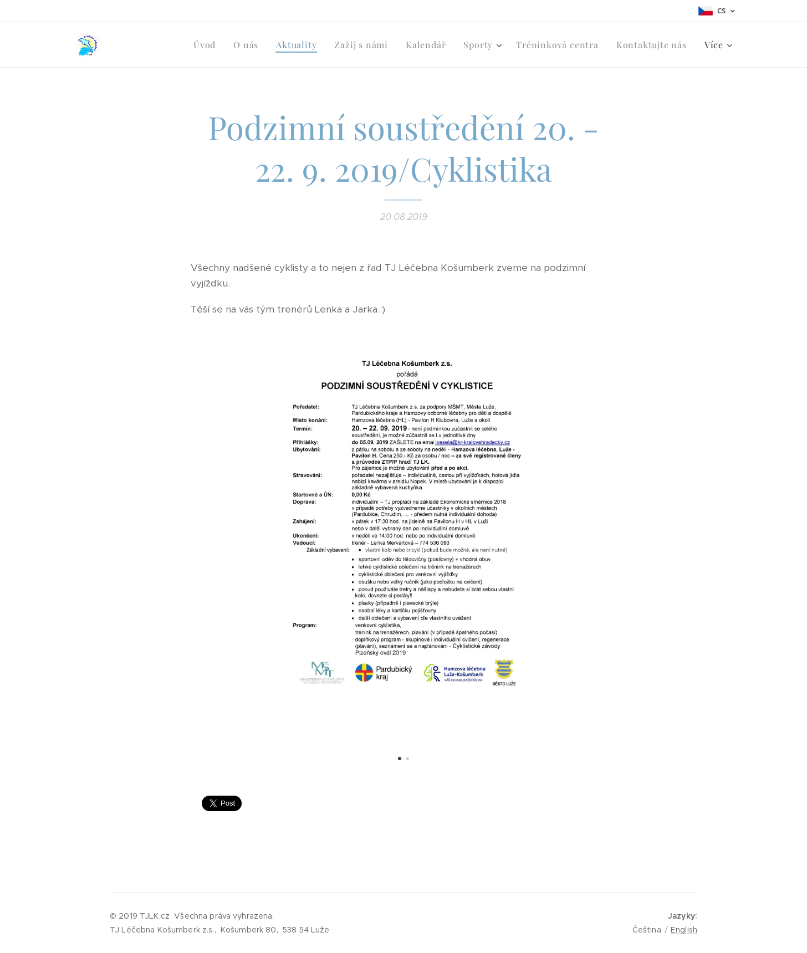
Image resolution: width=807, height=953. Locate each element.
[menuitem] (142, 45)
